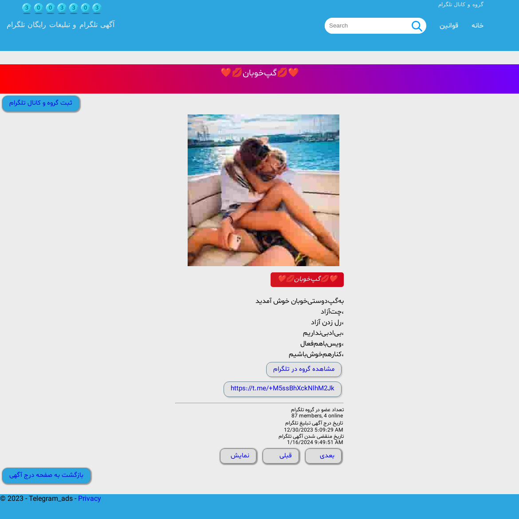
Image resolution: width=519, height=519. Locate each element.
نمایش (240, 455)
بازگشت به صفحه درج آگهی (46, 475)
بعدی (327, 455)
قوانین (449, 25)
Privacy (89, 499)
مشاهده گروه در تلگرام (303, 369)
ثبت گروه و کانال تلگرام (40, 103)
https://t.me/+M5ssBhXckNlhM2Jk (282, 388)
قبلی (285, 455)
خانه (478, 25)
